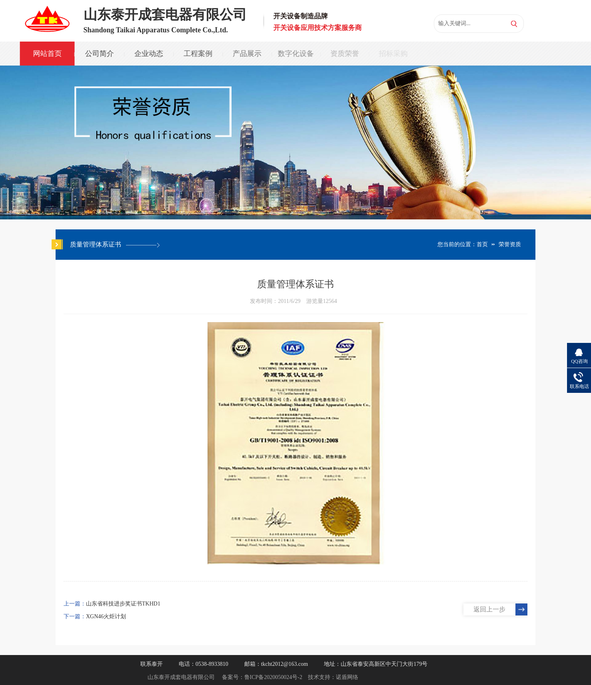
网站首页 (46, 54)
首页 (482, 244)
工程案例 (196, 54)
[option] (295, 142)
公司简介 (98, 54)
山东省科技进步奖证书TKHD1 (123, 604)
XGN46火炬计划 (106, 616)
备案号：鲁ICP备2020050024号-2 (262, 677)
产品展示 (245, 54)
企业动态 (148, 54)
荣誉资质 (510, 244)
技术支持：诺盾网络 (333, 677)
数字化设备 (294, 54)
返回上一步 (489, 609)
